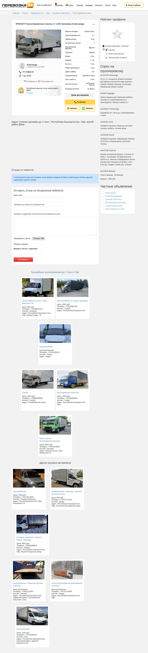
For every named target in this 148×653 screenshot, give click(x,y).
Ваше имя (18, 195)
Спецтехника (110, 193)
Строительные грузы (113, 206)
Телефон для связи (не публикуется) (29, 205)
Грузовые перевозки (61, 13)
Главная (16, 13)
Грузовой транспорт (113, 199)
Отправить (23, 259)
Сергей (25, 392)
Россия (25, 13)
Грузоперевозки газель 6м (68, 392)
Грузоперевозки (46, 347)
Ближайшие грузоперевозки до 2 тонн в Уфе (55, 272)
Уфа (48, 13)
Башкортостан (37, 13)
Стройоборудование (113, 196)
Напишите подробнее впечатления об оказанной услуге (37, 214)
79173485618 (27, 72)
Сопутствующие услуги (114, 209)
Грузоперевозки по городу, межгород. (72, 301)
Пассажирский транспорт (115, 202)
